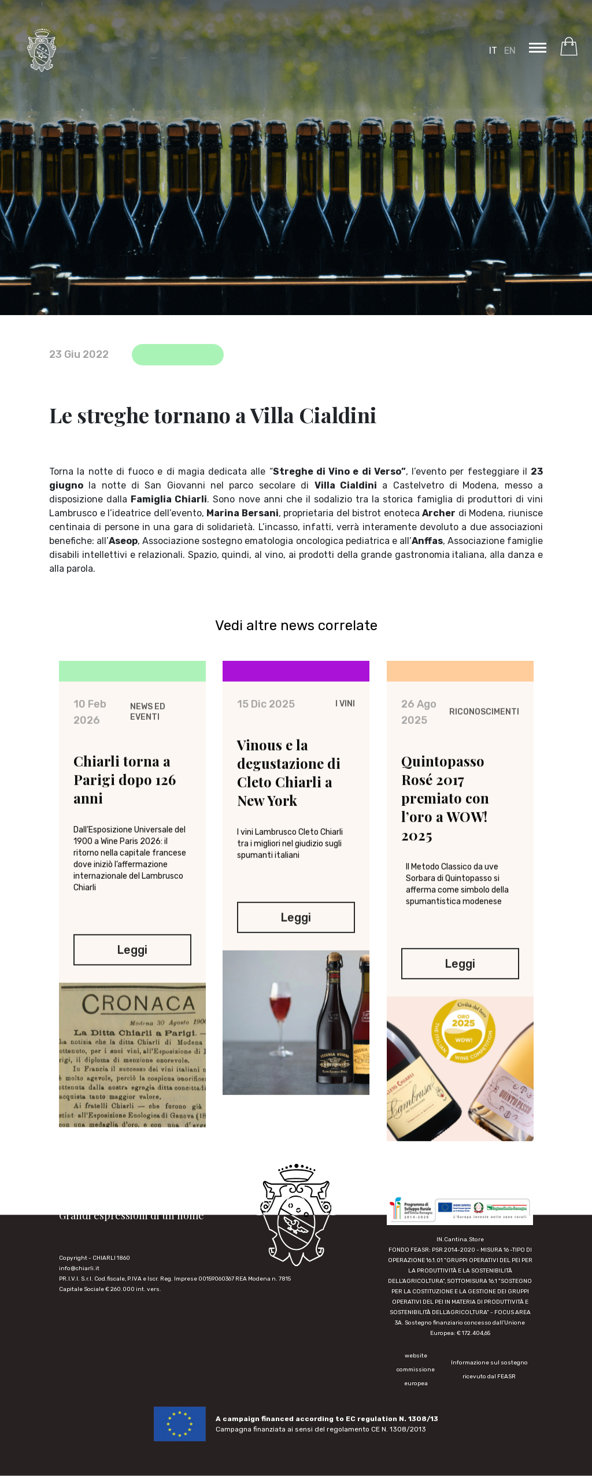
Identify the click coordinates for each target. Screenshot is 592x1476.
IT (493, 50)
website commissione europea (416, 1369)
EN (510, 50)
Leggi (132, 963)
